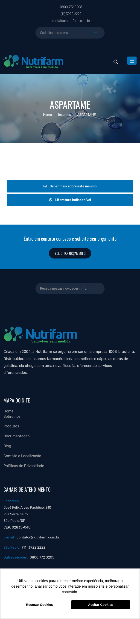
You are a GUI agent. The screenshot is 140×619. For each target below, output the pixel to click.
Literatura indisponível (70, 200)
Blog (7, 446)
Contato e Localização (22, 456)
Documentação (16, 436)
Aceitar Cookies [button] (100, 605)
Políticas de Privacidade (23, 466)
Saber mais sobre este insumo (70, 186)
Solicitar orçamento (70, 253)
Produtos (11, 426)
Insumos (64, 115)
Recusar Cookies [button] (39, 605)
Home (47, 115)
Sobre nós (12, 416)
